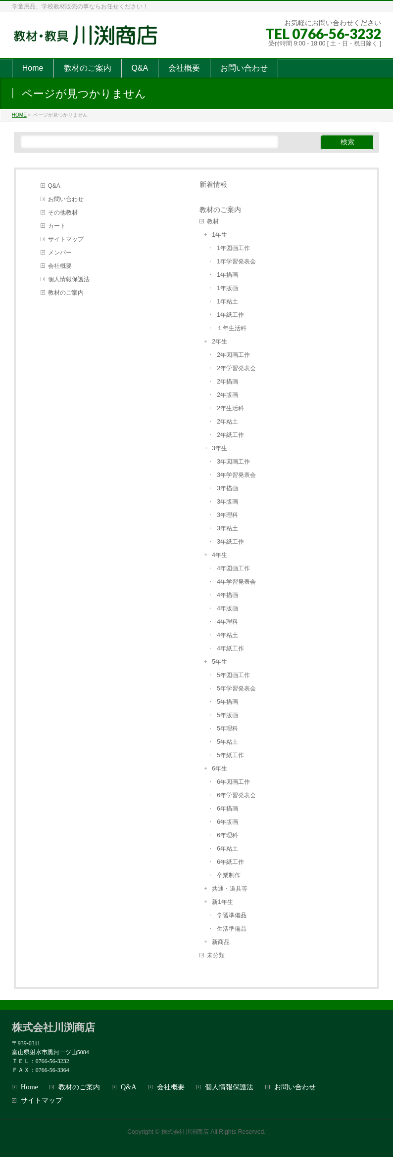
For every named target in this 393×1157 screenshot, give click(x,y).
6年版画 (227, 821)
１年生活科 (231, 328)
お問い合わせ (66, 199)
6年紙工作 (230, 861)
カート (57, 225)
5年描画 (227, 701)
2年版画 (227, 394)
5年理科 (227, 728)
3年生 (219, 448)
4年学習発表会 (236, 581)
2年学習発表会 (236, 368)
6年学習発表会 (236, 795)
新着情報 (213, 184)
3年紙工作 (230, 541)
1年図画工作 (233, 248)
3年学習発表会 (236, 474)
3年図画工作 (233, 461)
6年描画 (227, 808)
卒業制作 (229, 875)
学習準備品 (231, 915)
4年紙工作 (230, 648)
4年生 (219, 555)
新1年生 (222, 902)
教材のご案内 (66, 292)
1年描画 (227, 274)
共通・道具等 (229, 888)
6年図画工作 (233, 781)
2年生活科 (230, 408)
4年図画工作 (233, 568)
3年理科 (227, 515)
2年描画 (227, 381)
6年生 (219, 768)
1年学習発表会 (236, 261)
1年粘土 (227, 301)
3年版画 (227, 501)
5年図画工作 (233, 675)
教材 (213, 221)
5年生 (219, 661)
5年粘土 (227, 741)
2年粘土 (227, 421)
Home (29, 1087)
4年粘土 (227, 635)
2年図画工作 (233, 354)
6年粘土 (227, 848)
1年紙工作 (230, 314)
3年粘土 (227, 528)
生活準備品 (231, 928)
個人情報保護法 (69, 279)
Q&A (54, 185)
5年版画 (227, 715)
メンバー (60, 252)
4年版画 (227, 608)
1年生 (219, 234)
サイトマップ (66, 239)
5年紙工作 (230, 755)
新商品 (221, 942)
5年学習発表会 (236, 688)
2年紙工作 (230, 434)
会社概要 (60, 265)
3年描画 (227, 488)
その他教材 (63, 212)
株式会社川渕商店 (185, 1131)
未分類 (216, 955)
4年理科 (227, 621)
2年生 (219, 341)
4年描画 (227, 595)
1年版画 (227, 288)
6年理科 (227, 835)
